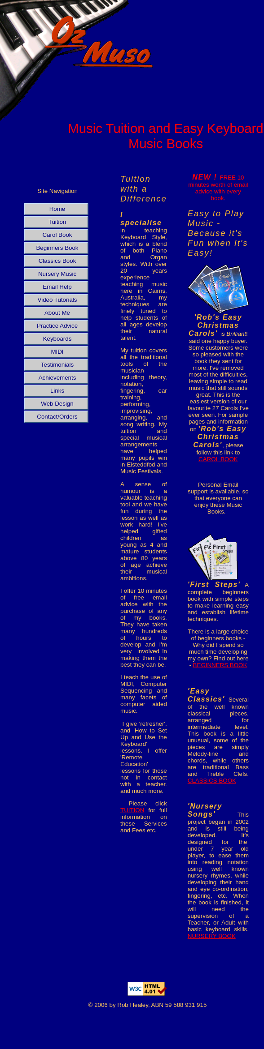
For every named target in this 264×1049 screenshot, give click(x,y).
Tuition (57, 221)
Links (57, 390)
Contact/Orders (57, 416)
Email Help (57, 286)
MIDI (57, 351)
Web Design (57, 403)
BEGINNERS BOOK (220, 665)
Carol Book (57, 234)
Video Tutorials (57, 299)
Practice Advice (57, 325)
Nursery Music (57, 273)
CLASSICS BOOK (212, 780)
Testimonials (57, 364)
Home (57, 209)
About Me (57, 312)
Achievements (57, 377)
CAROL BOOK (218, 459)
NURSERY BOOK (212, 936)
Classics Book (57, 260)
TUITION (132, 810)
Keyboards (57, 338)
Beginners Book (57, 247)
